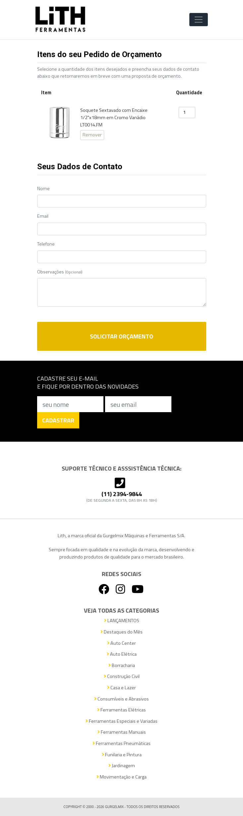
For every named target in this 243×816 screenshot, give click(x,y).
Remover (92, 134)
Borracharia (121, 665)
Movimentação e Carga (121, 777)
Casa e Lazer (121, 687)
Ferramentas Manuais (121, 732)
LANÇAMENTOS (121, 620)
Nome (43, 188)
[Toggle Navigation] (198, 19)
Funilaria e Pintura (122, 754)
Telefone (46, 244)
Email (42, 216)
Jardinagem (121, 765)
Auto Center (121, 643)
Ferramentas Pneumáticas (121, 743)
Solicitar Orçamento (121, 336)
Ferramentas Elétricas (121, 709)
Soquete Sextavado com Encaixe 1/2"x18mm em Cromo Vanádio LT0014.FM (114, 117)
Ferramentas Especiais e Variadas (121, 721)
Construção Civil (122, 676)
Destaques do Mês (121, 632)
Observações (60, 271)
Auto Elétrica (122, 654)
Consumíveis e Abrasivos (121, 699)
